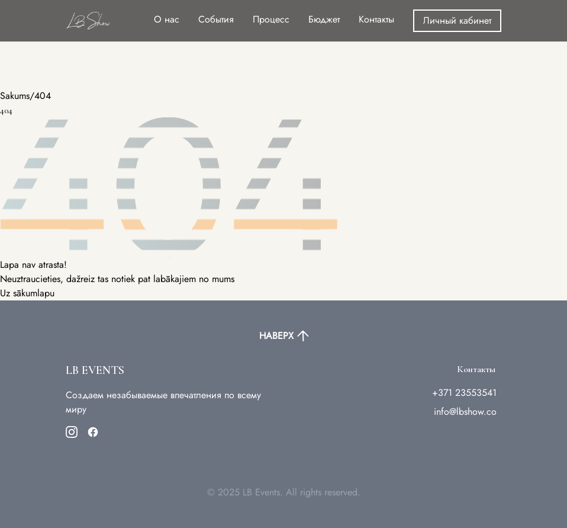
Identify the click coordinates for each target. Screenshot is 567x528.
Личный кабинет (457, 20)
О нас (166, 19)
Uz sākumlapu (27, 293)
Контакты (376, 19)
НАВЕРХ (283, 336)
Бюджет (324, 19)
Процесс (271, 19)
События (216, 19)
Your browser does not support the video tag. (89, 44)
